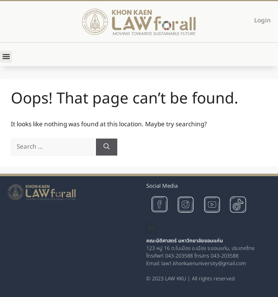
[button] (6, 57)
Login (262, 20)
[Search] (106, 147)
